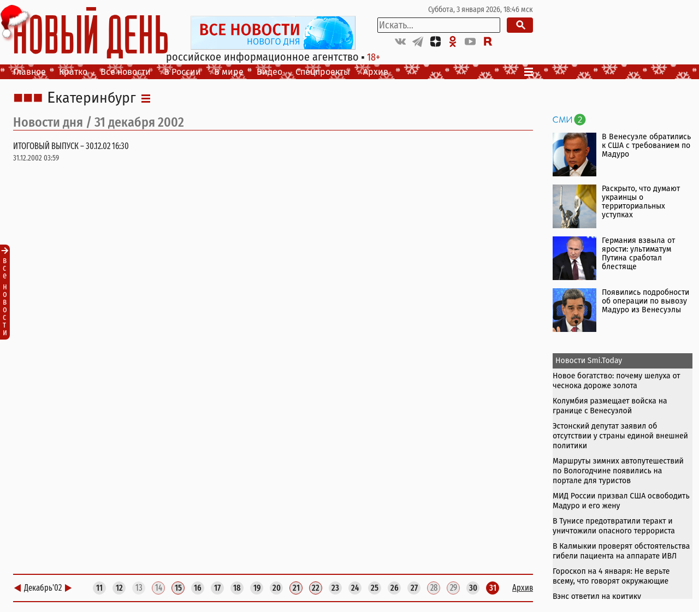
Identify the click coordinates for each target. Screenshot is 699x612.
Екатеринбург (91, 98)
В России (182, 72)
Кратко (73, 72)
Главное (29, 72)
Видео (269, 72)
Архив (375, 72)
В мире (229, 72)
